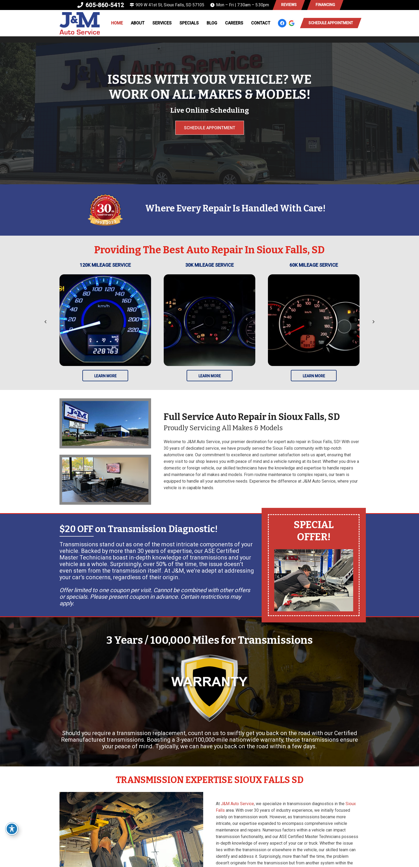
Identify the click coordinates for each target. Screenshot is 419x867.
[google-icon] (291, 23)
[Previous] (45, 321)
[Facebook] (282, 23)
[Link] (314, 565)
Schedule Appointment (209, 127)
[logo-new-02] (79, 23)
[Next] (373, 321)
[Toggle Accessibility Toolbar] (12, 829)
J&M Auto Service (237, 803)
